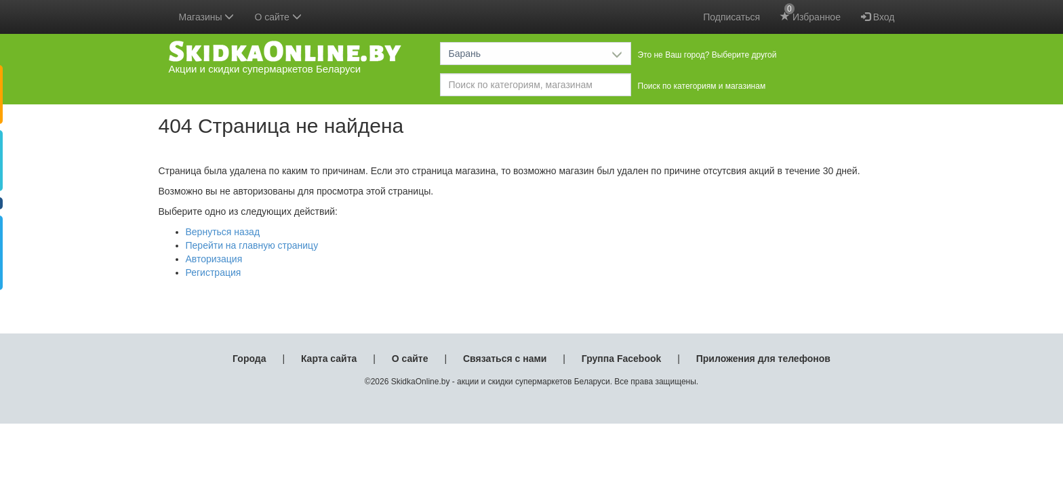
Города (249, 358)
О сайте (410, 358)
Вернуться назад (223, 231)
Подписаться (731, 17)
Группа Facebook (622, 358)
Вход (878, 17)
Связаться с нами (504, 358)
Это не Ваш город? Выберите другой (707, 55)
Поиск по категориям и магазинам (702, 86)
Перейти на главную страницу (252, 245)
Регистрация (213, 272)
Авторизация (214, 258)
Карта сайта (329, 358)
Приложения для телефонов (763, 358)
